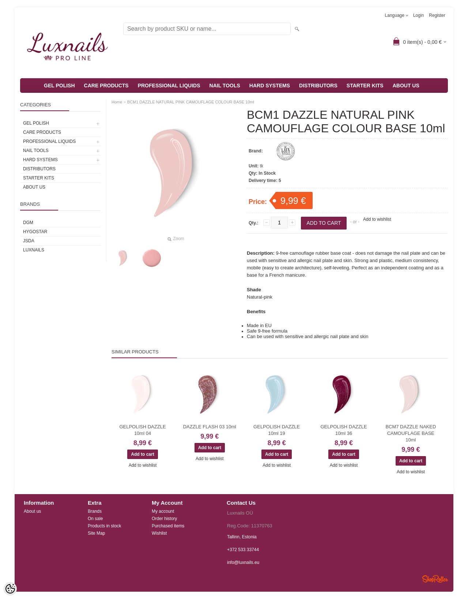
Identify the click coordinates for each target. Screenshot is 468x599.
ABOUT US (406, 85)
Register (437, 15)
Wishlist (159, 533)
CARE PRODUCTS (106, 85)
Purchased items (168, 525)
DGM (28, 222)
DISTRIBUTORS (318, 85)
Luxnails (33, 250)
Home (117, 102)
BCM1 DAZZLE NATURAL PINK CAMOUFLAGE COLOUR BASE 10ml (190, 102)
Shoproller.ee (435, 579)
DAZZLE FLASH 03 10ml (209, 426)
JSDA (28, 240)
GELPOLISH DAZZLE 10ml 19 (276, 430)
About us (32, 511)
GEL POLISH (59, 85)
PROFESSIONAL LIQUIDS (169, 85)
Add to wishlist (377, 219)
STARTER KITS (365, 85)
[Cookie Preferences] (10, 588)
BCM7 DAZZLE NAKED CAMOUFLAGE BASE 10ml (410, 433)
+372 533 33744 (243, 549)
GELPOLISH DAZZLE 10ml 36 (343, 430)
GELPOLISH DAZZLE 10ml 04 (142, 430)
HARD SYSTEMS (269, 85)
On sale (95, 518)
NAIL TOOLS (225, 85)
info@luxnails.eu (243, 562)
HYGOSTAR (35, 231)
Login (418, 15)
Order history (164, 518)
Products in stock (104, 525)
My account (163, 511)
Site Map (96, 533)
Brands (95, 511)
